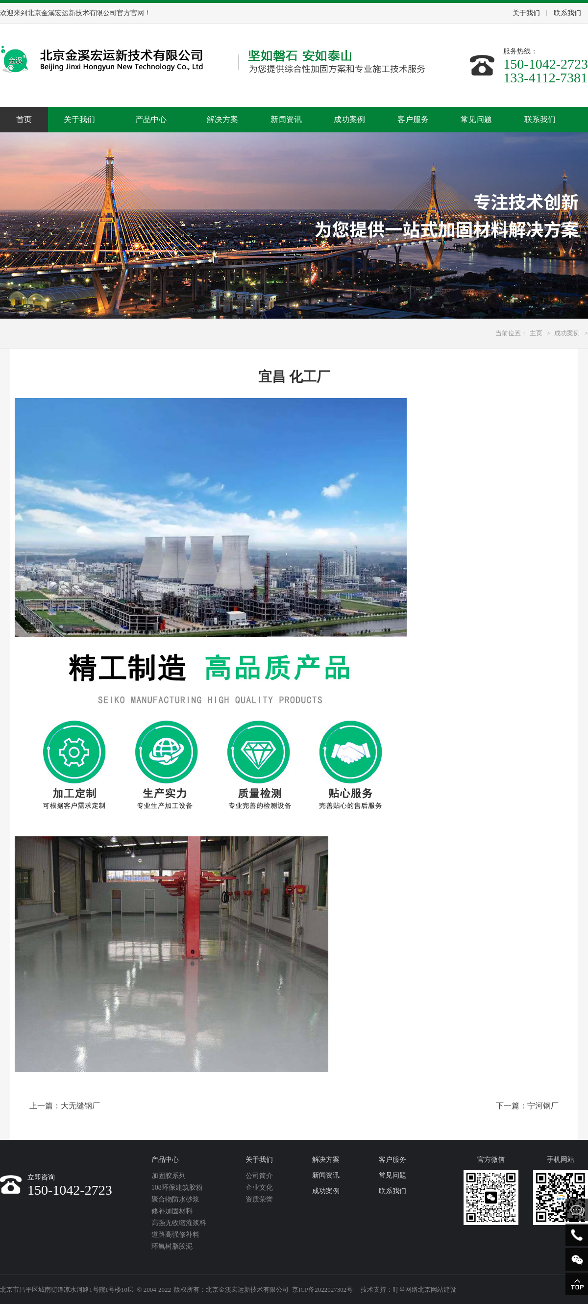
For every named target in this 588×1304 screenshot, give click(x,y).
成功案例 (349, 119)
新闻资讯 (286, 119)
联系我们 (567, 13)
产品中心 (151, 119)
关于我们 (526, 13)
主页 (536, 333)
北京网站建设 (437, 1289)
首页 (24, 119)
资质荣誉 (259, 1199)
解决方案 (222, 119)
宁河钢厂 (543, 1106)
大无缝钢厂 (80, 1106)
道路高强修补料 (175, 1234)
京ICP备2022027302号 (322, 1289)
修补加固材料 (172, 1211)
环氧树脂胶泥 (172, 1246)
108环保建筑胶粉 (177, 1187)
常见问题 (476, 119)
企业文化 (259, 1187)
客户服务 (413, 119)
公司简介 (259, 1175)
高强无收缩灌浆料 (178, 1223)
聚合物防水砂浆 (175, 1199)
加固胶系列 (168, 1175)
